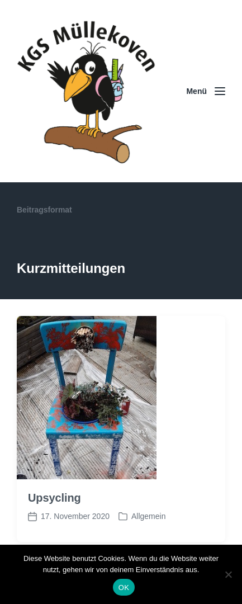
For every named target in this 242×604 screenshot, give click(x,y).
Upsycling (54, 498)
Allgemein (148, 516)
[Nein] (228, 574)
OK (123, 587)
